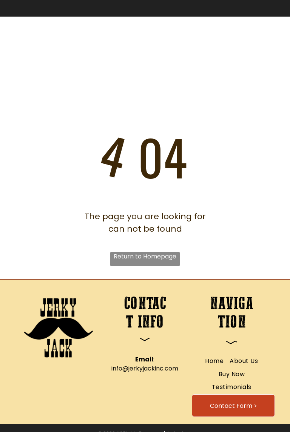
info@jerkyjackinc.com (144, 368)
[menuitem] (102, 45)
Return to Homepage (145, 256)
